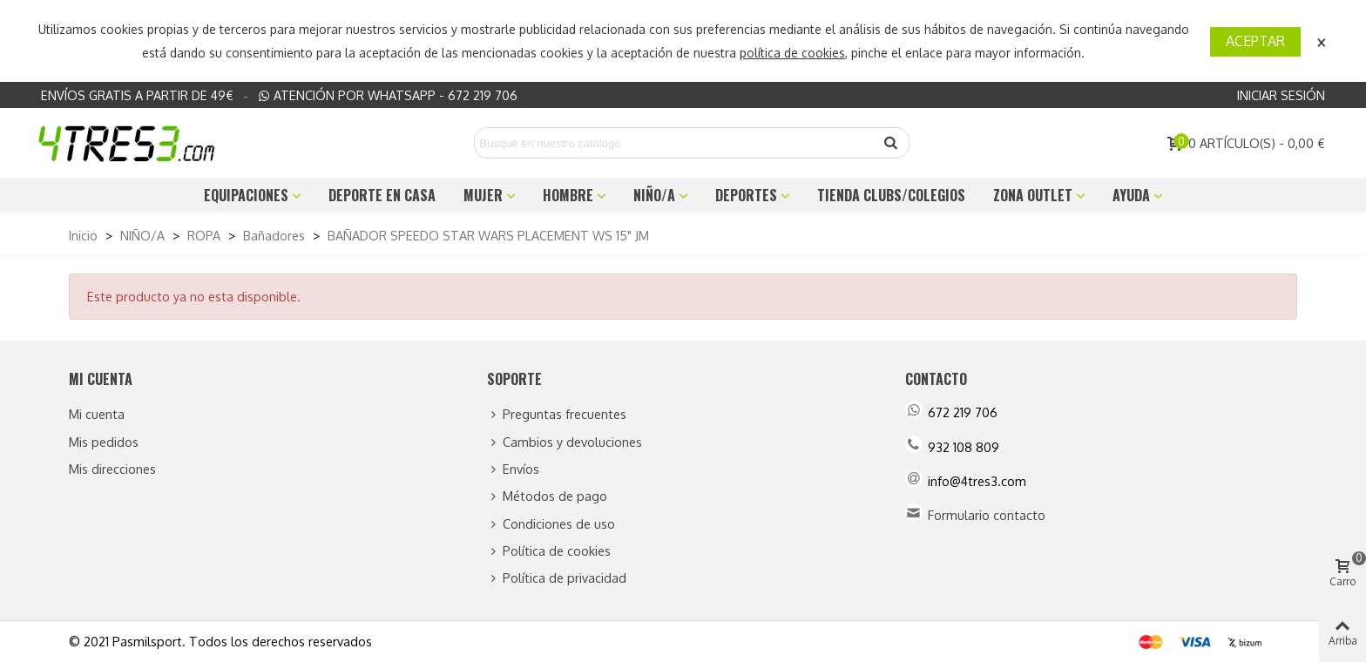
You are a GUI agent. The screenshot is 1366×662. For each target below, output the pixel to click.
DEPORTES (746, 195)
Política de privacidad (556, 578)
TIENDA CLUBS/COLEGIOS (891, 195)
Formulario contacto (986, 515)
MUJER (483, 195)
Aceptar (1255, 41)
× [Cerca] (1321, 40)
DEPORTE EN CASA (382, 195)
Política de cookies (549, 551)
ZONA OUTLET (1032, 195)
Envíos (513, 469)
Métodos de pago (547, 496)
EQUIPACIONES (246, 195)
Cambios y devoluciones (564, 442)
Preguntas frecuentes (556, 414)
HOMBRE (568, 195)
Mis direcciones (112, 468)
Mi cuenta (97, 414)
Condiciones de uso (551, 524)
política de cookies (792, 52)
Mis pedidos (104, 441)
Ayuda (1131, 195)
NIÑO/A (654, 195)
